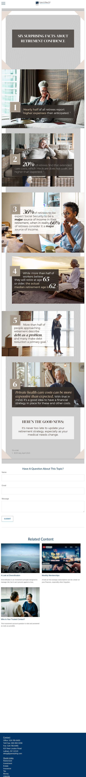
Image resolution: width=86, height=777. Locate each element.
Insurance (7, 768)
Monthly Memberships (50, 575)
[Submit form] (7, 519)
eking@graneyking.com (12, 753)
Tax (4, 771)
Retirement (7, 761)
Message (5, 499)
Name (4, 472)
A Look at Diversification (10, 575)
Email (4, 485)
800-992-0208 (16, 743)
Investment (7, 763)
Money (6, 774)
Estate (5, 766)
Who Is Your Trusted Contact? (13, 619)
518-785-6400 (14, 740)
